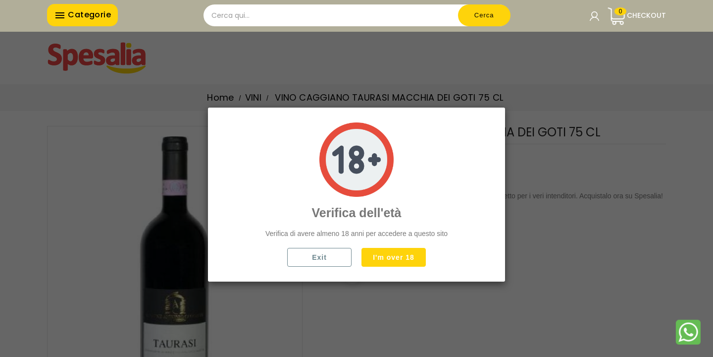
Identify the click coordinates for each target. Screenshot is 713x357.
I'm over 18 (393, 257)
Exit (319, 257)
